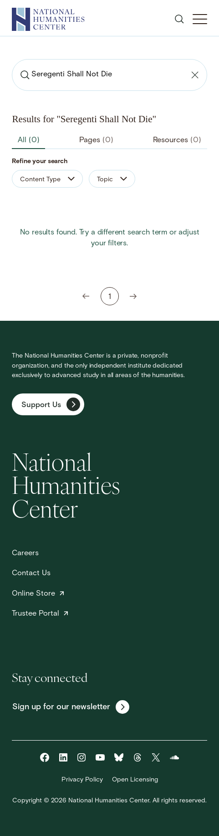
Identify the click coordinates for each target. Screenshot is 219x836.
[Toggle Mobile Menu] (200, 19)
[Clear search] (194, 75)
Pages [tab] (96, 140)
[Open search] (179, 19)
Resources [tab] (177, 140)
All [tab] (29, 140)
